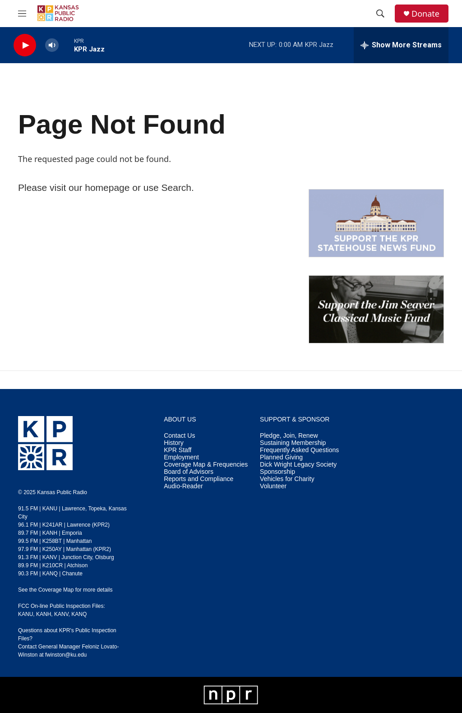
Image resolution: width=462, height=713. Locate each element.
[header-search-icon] (380, 13)
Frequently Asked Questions (299, 450)
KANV (61, 614)
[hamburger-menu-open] (22, 14)
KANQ (79, 614)
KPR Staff (177, 450)
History (174, 443)
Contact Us (179, 435)
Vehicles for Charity (287, 479)
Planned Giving (281, 457)
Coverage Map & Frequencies (206, 464)
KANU (25, 614)
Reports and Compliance (198, 479)
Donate (425, 14)
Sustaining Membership (293, 443)
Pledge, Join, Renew (289, 435)
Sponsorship (277, 471)
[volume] (52, 45)
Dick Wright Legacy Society (298, 464)
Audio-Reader (183, 486)
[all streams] (401, 45)
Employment (181, 457)
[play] (25, 45)
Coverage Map (56, 590)
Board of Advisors (188, 471)
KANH (43, 614)
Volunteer (273, 486)
